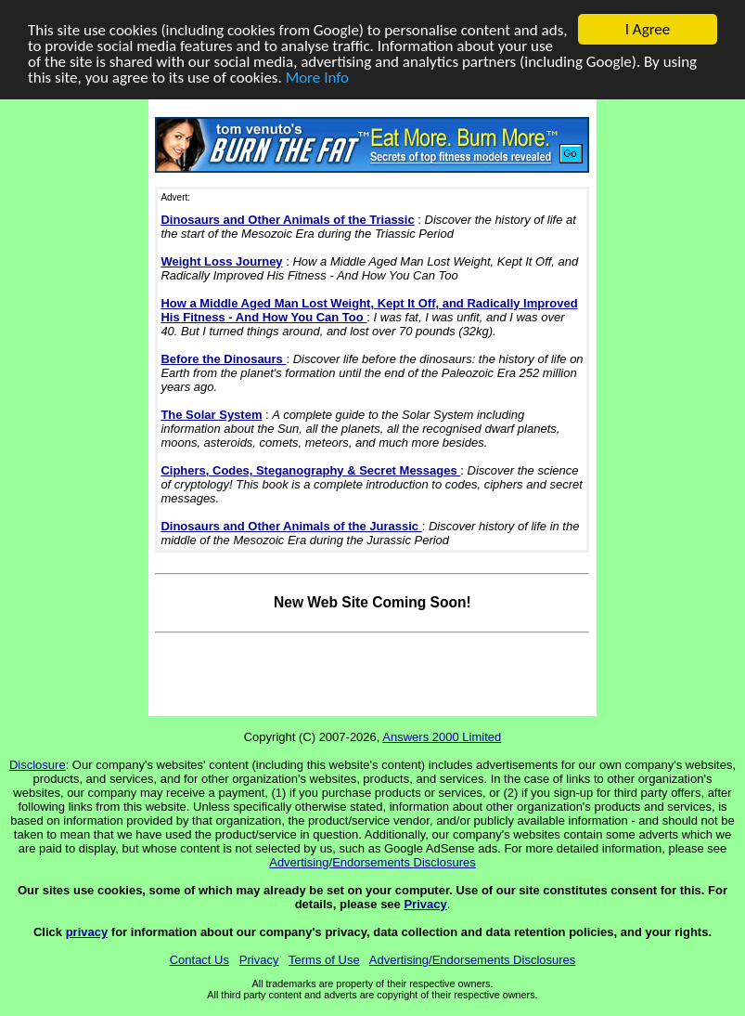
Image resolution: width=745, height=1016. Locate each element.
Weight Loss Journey (221, 261)
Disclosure (37, 765)
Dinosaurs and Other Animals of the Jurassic (291, 526)
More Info (317, 76)
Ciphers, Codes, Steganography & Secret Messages (310, 470)
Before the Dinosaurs (223, 359)
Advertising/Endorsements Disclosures (372, 862)
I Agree (648, 29)
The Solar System (211, 415)
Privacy (425, 904)
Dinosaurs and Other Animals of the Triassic (287, 220)
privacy (87, 932)
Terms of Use (324, 960)
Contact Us (199, 960)
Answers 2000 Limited (441, 737)
